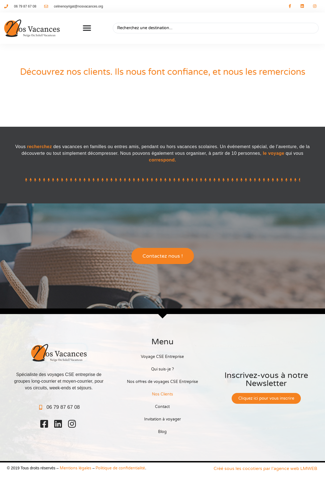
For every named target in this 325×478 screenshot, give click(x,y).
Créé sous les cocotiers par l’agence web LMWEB (265, 468)
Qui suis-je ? (162, 369)
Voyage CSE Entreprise (162, 356)
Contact (162, 406)
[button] (87, 28)
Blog (162, 431)
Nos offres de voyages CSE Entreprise (162, 381)
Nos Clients (162, 394)
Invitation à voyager (162, 419)
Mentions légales (75, 468)
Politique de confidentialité (120, 468)
